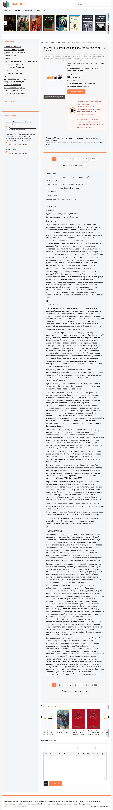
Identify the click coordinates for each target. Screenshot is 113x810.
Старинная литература (14, 82)
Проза (81, 63)
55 (86, 159)
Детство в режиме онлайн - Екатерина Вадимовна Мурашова (22, 128)
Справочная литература (14, 87)
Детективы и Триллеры (14, 67)
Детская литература (13, 73)
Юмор (7, 76)
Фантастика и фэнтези (14, 49)
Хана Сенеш (78, 74)
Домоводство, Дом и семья (16, 79)
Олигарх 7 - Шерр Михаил (18, 144)
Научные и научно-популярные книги (20, 61)
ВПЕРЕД (93, 159)
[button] (46, 754)
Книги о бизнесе (11, 70)
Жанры (18, 11)
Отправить (55, 783)
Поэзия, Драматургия (13, 90)
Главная (7, 11)
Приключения (10, 55)
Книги (75, 63)
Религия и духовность (13, 64)
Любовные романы (12, 47)
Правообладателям (19, 806)
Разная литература (12, 85)
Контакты (41, 11)
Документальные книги (14, 52)
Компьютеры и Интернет (15, 93)
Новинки (28, 11)
